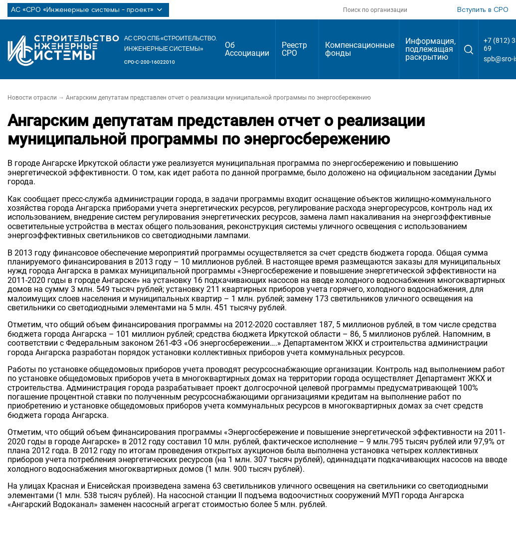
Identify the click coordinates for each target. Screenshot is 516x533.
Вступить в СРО (483, 9)
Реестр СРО (294, 49)
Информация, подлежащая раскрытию (430, 49)
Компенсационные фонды (359, 49)
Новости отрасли (32, 97)
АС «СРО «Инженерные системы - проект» (88, 10)
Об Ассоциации (247, 49)
